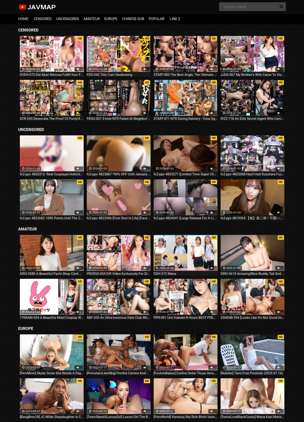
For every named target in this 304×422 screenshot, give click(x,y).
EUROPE (111, 19)
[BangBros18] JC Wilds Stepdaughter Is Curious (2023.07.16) (52, 417)
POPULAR (156, 19)
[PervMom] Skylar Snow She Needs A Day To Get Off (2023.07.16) (52, 373)
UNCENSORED (67, 19)
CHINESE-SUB (133, 19)
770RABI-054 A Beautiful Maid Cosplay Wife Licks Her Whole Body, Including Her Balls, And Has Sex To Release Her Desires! (52, 318)
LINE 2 (175, 19)
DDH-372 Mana (165, 274)
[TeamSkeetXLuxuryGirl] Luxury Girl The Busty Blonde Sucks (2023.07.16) (119, 417)
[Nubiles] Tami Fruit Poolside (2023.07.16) (252, 373)
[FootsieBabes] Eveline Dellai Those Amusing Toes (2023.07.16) (185, 373)
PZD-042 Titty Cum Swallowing (109, 75)
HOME (23, 19)
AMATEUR (92, 19)
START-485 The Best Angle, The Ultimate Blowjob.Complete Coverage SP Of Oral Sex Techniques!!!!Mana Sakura (185, 75)
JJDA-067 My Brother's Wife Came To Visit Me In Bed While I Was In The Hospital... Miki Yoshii (252, 75)
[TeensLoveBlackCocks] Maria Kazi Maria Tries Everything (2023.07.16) (252, 417)
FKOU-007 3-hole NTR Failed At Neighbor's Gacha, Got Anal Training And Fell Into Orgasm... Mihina (119, 119)
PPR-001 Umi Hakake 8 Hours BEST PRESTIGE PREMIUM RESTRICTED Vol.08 (185, 318)
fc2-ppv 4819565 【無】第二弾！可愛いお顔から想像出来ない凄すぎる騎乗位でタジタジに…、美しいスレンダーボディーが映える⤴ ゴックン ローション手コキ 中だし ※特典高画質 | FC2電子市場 (252, 218)
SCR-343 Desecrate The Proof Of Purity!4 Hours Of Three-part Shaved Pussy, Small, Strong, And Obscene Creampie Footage (52, 119)
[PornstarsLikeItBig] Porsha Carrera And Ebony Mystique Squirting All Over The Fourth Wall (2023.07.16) (119, 373)
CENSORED (43, 19)
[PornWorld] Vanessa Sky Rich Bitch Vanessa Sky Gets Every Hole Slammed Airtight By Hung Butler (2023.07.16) (185, 417)
